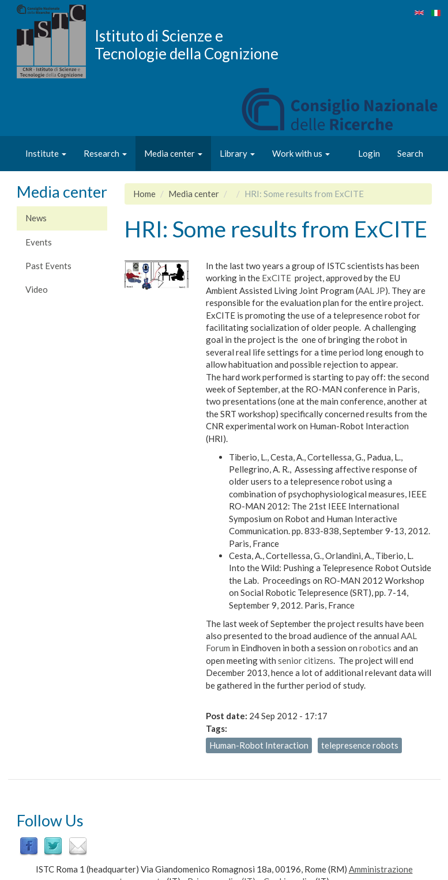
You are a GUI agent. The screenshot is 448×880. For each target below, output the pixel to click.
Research (105, 153)
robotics (375, 648)
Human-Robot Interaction (258, 745)
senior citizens (305, 660)
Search (410, 153)
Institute (45, 153)
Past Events (48, 265)
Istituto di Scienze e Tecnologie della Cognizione (186, 44)
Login (369, 153)
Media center (173, 153)
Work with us (301, 153)
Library (237, 153)
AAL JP (371, 290)
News (36, 218)
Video (36, 289)
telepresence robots (359, 745)
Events (38, 242)
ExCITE (276, 278)
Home (144, 193)
